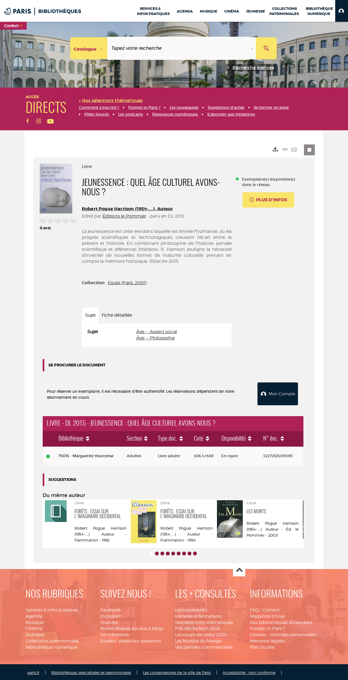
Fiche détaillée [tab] (117, 315)
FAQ (254, 608)
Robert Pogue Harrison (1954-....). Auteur (127, 209)
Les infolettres (114, 633)
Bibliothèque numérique (51, 645)
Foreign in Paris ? (267, 627)
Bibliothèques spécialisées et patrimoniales (91, 671)
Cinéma (34, 627)
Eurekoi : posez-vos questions (130, 639)
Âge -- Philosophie (155, 338)
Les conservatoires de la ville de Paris (177, 671)
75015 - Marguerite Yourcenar (86, 454)
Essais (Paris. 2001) (127, 282)
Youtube (109, 621)
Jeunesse (35, 633)
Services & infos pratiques (52, 608)
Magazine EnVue (267, 614)
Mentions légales (267, 639)
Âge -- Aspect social (156, 331)
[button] (341, 11)
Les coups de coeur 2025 (200, 633)
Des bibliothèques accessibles (281, 621)
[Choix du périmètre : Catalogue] (89, 48)
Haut (239, 569)
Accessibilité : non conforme (249, 671)
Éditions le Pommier (124, 216)
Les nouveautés (191, 608)
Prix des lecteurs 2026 (197, 627)
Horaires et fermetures (198, 614)
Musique (35, 621)
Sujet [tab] (90, 315)
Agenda (34, 614)
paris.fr (33, 671)
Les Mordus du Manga (198, 639)
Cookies (258, 633)
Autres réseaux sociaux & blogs (131, 627)
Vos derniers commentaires (204, 645)
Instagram (111, 614)
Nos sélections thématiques (204, 621)
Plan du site (262, 645)
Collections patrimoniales (52, 639)
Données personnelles (293, 633)
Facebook (110, 608)
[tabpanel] (156, 335)
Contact (271, 608)
